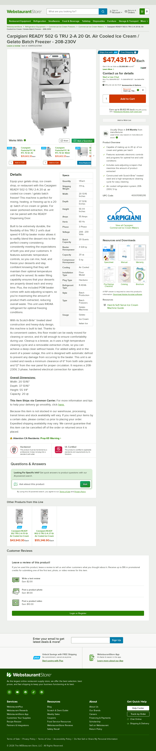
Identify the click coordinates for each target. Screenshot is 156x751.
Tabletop (86, 21)
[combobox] (73, 11)
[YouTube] (17, 692)
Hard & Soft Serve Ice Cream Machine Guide (125, 306)
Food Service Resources (59, 721)
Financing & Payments (100, 718)
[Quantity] (106, 99)
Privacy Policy (80, 492)
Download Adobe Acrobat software (127, 294)
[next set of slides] (93, 156)
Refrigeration (39, 21)
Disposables (99, 21)
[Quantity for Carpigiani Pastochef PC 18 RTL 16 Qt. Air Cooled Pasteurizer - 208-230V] (11, 163)
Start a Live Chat (111, 77)
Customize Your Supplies (19, 718)
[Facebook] (25, 692)
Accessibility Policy (62, 739)
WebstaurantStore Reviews (60, 725)
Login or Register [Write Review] (78, 613)
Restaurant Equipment (20, 21)
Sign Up (116, 640)
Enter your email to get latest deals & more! (48, 640)
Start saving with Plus (52, 660)
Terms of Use (65, 492)
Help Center (138, 708)
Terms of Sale (13, 739)
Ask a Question (83, 140)
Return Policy (95, 729)
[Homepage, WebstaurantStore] (24, 11)
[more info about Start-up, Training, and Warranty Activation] (138, 90)
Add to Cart (20, 163)
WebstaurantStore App (17, 714)
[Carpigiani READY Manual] (124, 253)
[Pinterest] (41, 692)
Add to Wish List (124, 120)
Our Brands (95, 710)
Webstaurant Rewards (17, 710)
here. (61, 404)
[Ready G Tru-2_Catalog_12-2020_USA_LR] (140, 276)
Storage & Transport (128, 21)
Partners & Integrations (18, 725)
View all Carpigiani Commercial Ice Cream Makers (124, 226)
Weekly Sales (53, 714)
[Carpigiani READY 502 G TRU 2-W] (109, 253)
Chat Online (134, 719)
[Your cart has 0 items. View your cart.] (144, 11)
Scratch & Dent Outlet (57, 710)
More (144, 21)
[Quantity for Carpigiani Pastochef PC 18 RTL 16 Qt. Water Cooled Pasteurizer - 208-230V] (45, 163)
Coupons (51, 718)
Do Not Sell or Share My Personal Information (96, 739)
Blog (49, 707)
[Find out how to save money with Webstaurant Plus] (10, 148)
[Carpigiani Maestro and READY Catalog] (124, 276)
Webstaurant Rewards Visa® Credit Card (128, 111)
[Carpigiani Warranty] (140, 253)
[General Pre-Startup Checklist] (109, 276)
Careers (93, 714)
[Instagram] (9, 692)
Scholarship (95, 721)
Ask (85, 484)
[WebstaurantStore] (46, 674)
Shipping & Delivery (138, 723)
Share (64, 140)
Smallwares (54, 21)
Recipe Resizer (14, 721)
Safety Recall (53, 729)
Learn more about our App (110, 660)
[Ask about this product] (51, 484)
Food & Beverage (70, 21)
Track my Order (138, 714)
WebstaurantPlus (15, 707)
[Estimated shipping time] (117, 137)
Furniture (111, 21)
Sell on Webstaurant (98, 725)
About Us (93, 707)
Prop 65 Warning (49, 438)
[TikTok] (33, 692)
